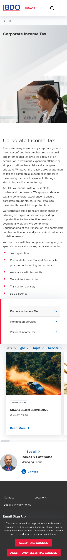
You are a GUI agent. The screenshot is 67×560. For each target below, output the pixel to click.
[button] (35, 311)
